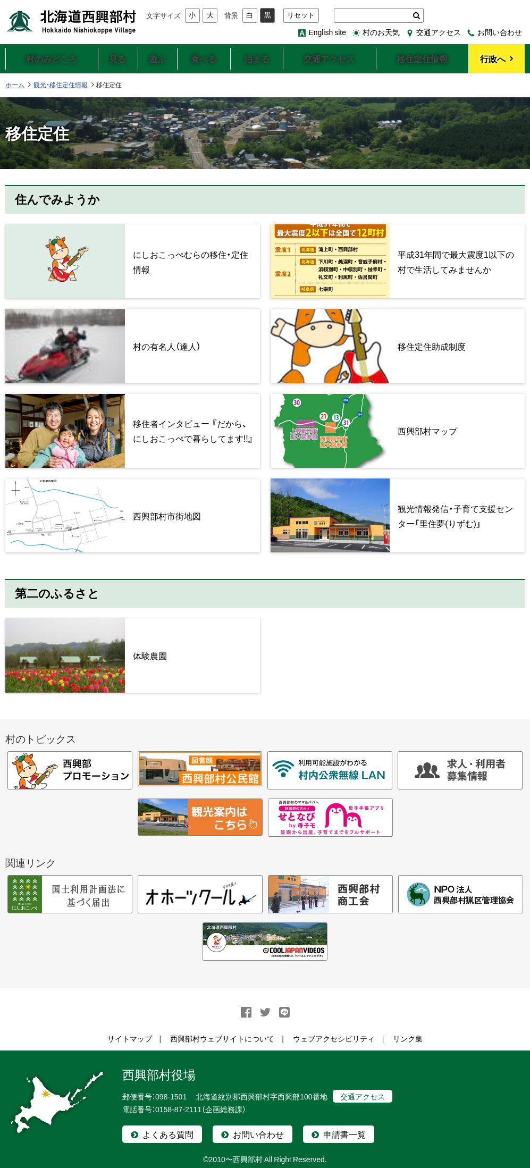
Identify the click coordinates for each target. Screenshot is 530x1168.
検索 (416, 15)
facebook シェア (246, 1012)
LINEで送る (284, 1012)
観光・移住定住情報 (60, 84)
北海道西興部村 (71, 21)
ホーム (14, 84)
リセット (301, 15)
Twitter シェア (265, 1012)
